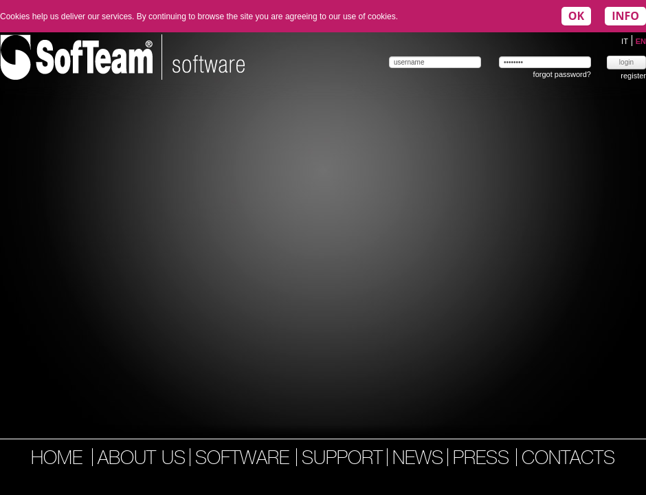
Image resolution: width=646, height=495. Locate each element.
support (342, 459)
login (626, 62)
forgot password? (562, 74)
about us (142, 459)
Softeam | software (122, 57)
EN (641, 41)
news (417, 459)
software (245, 459)
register (633, 76)
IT (625, 41)
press (484, 459)
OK (576, 15)
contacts (568, 459)
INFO (625, 15)
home (56, 459)
